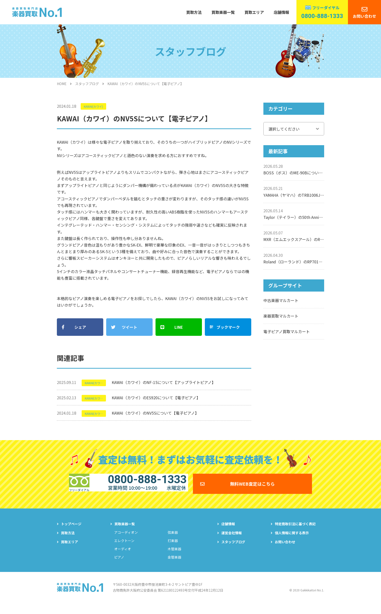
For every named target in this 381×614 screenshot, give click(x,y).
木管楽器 (174, 557)
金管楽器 (174, 565)
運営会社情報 (231, 541)
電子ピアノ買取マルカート (286, 331)
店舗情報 (281, 12)
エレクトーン (124, 549)
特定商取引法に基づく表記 (295, 532)
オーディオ (122, 557)
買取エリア (254, 12)
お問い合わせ (364, 16)
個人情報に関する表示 (292, 541)
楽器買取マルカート (280, 316)
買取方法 (194, 12)
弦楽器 (173, 540)
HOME (62, 83)
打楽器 (173, 549)
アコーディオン (126, 540)
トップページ (71, 532)
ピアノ (119, 565)
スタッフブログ (87, 83)
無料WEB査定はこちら (252, 488)
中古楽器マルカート (280, 300)
